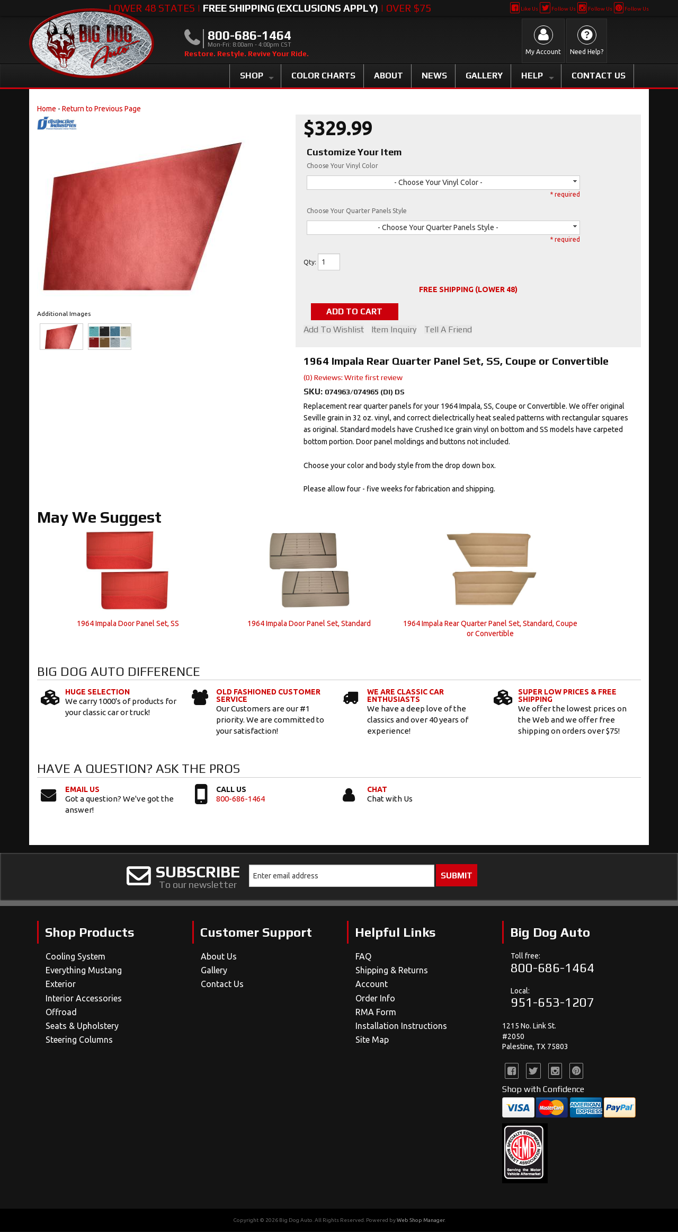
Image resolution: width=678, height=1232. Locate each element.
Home (46, 108)
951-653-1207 (552, 1003)
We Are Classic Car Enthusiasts (405, 696)
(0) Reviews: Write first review (353, 377)
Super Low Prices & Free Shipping (567, 696)
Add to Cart (357, 311)
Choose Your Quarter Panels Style (357, 210)
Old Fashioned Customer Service (268, 696)
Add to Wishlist (334, 329)
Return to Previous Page (101, 108)
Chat (377, 789)
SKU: (314, 391)
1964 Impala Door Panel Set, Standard (309, 623)
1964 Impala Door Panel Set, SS (128, 623)
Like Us (524, 9)
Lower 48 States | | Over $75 (270, 8)
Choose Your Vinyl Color (342, 165)
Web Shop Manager (420, 1221)
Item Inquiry (394, 329)
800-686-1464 (240, 798)
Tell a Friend (450, 329)
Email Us (82, 789)
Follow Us (557, 9)
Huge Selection (97, 692)
